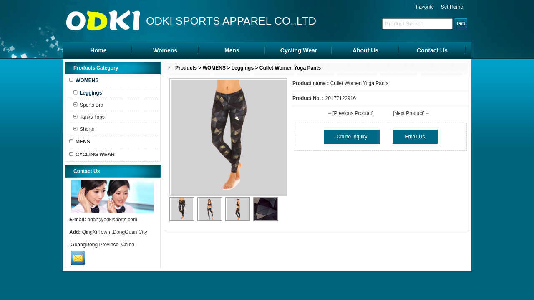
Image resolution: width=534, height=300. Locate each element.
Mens (231, 50)
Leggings (243, 68)
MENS (79, 142)
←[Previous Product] (350, 113)
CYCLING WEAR (92, 155)
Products (186, 68)
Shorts (83, 129)
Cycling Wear (298, 50)
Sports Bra (88, 105)
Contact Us (432, 50)
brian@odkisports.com (112, 219)
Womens (165, 50)
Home (99, 50)
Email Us (415, 137)
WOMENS (214, 68)
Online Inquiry (351, 137)
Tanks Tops (89, 117)
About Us (365, 50)
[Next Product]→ (411, 113)
